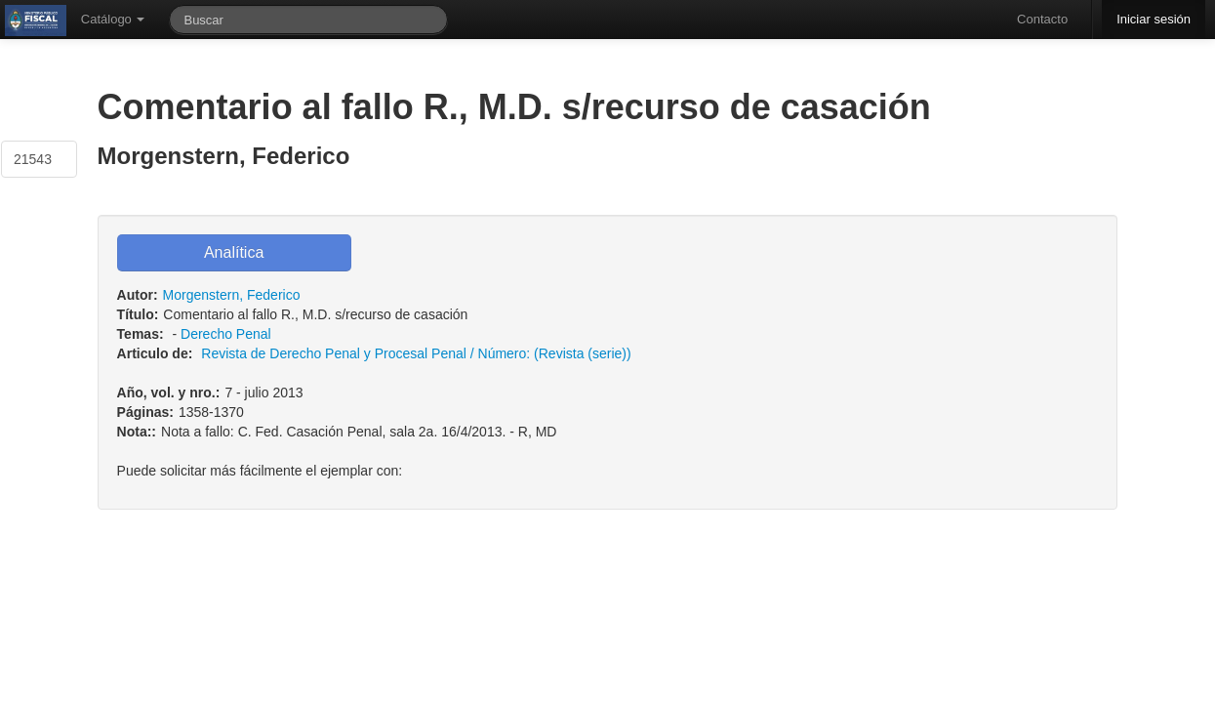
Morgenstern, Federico (232, 295)
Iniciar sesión (1153, 19)
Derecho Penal (226, 334)
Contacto (1042, 19)
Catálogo (113, 19)
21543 (33, 159)
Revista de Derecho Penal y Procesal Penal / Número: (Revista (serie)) (415, 353)
